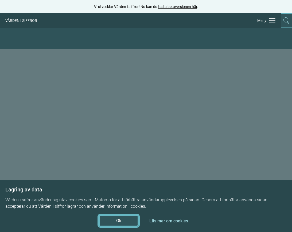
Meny (261, 20)
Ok (118, 220)
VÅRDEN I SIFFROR (21, 20)
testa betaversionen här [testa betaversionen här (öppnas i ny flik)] (177, 7)
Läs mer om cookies (168, 220)
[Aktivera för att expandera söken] (286, 20)
